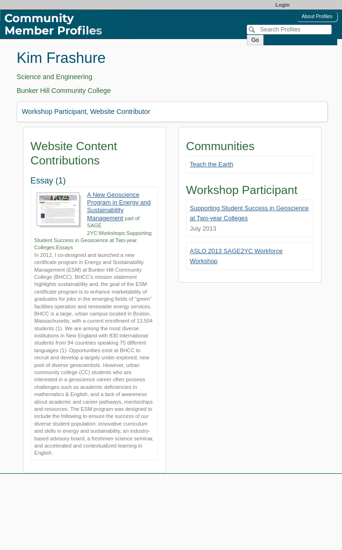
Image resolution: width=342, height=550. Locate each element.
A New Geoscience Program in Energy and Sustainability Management (119, 206)
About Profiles (317, 16)
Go (255, 40)
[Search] (289, 29)
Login (282, 5)
